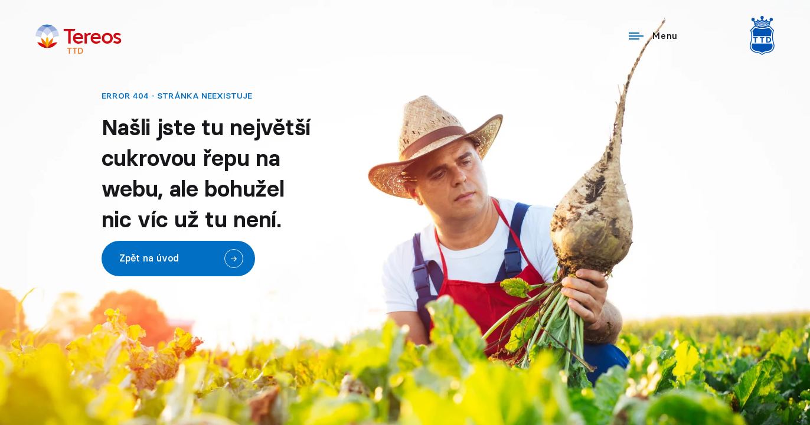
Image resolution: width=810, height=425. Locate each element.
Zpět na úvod (149, 258)
